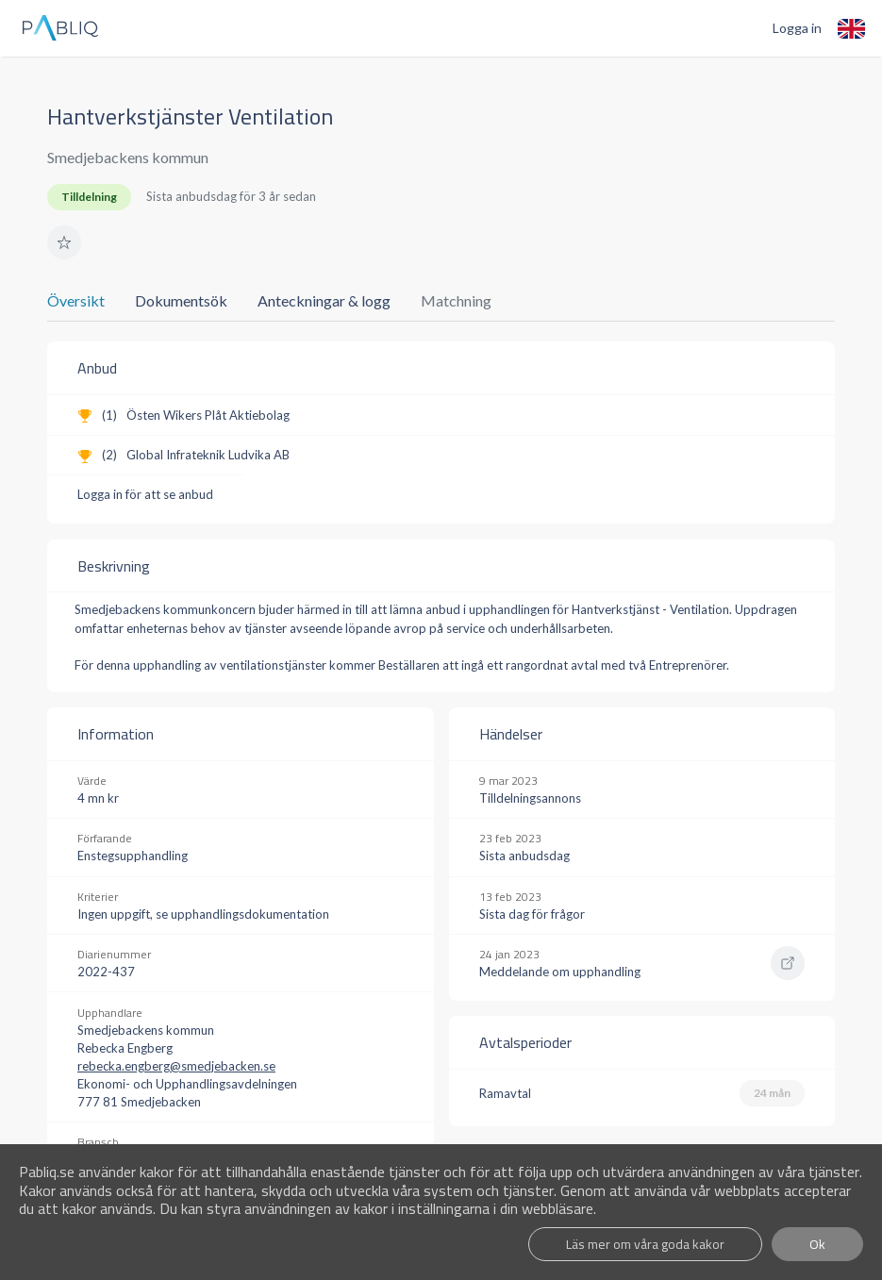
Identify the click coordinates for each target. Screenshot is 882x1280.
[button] (64, 242)
